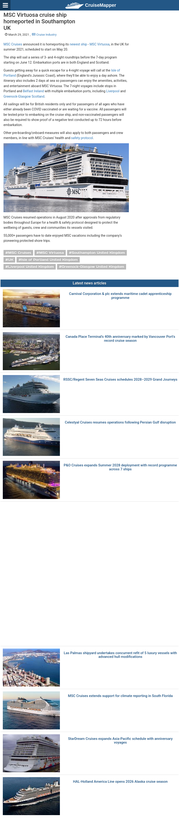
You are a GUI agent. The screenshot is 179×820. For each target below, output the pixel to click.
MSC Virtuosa (100, 44)
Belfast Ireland (33, 91)
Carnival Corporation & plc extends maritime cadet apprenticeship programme (120, 296)
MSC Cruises (12, 44)
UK (11, 260)
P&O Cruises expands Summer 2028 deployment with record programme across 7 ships (120, 467)
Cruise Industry (44, 34)
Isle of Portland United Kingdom (49, 260)
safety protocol (82, 138)
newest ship (78, 44)
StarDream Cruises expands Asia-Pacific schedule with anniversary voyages (120, 741)
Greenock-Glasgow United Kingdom (93, 267)
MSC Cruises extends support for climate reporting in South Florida (120, 696)
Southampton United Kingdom (98, 253)
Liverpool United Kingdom (31, 267)
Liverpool (112, 91)
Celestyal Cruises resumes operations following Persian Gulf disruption (120, 422)
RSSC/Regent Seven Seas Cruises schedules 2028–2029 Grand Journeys (120, 380)
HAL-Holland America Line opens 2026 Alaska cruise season (120, 782)
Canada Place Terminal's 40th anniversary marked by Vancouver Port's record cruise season (120, 338)
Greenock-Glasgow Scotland (23, 96)
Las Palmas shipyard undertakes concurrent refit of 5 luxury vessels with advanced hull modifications (120, 655)
